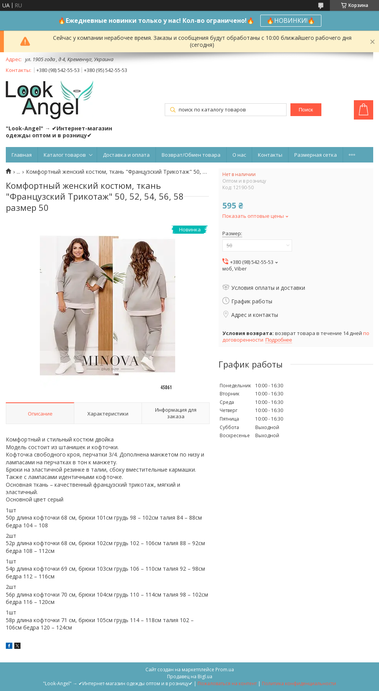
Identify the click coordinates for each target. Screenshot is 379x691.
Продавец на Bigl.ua (189, 676)
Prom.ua (224, 669)
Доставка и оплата (126, 154)
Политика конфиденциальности (299, 683)
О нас (239, 154)
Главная (22, 154)
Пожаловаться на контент (227, 683)
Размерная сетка (315, 154)
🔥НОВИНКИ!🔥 (290, 20)
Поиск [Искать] (306, 110)
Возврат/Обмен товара (191, 154)
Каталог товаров (65, 154)
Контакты (270, 154)
